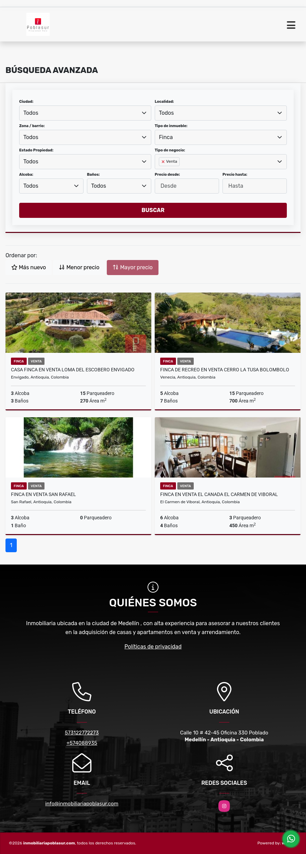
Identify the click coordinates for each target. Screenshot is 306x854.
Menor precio (79, 267)
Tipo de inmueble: (171, 126)
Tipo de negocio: (170, 150)
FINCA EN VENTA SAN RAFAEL (43, 494)
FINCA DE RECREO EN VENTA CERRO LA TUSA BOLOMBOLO (224, 369)
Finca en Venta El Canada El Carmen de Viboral (219, 494)
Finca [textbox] (166, 137)
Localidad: (164, 101)
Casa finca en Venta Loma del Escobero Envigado (73, 369)
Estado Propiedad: (36, 150)
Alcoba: (26, 174)
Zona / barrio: (31, 126)
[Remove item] (163, 161)
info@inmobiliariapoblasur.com (81, 804)
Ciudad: (26, 101)
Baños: (93, 174)
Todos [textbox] (30, 113)
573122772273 (82, 733)
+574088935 (81, 743)
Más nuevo (28, 267)
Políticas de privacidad (153, 646)
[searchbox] (161, 172)
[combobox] (85, 113)
